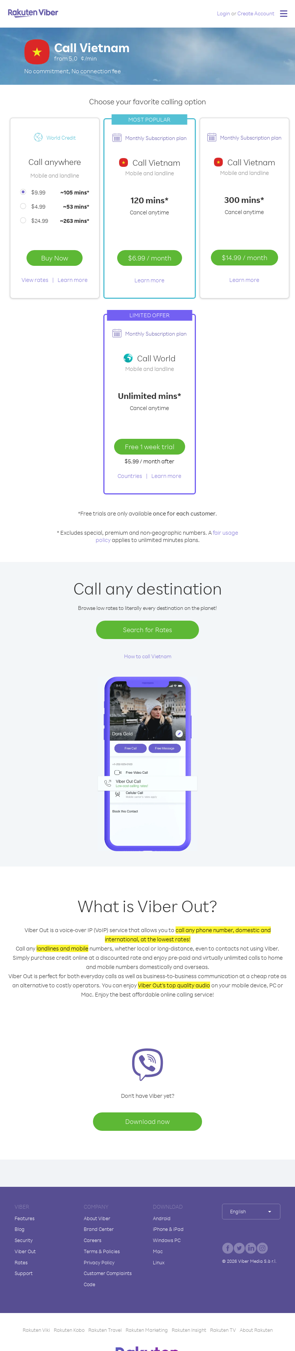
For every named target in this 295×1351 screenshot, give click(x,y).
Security (24, 1240)
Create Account (255, 13)
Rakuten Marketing (147, 1330)
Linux (158, 1262)
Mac (158, 1251)
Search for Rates (147, 630)
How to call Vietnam (147, 656)
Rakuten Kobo (69, 1330)
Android (162, 1218)
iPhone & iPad (168, 1229)
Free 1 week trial (149, 446)
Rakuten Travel (105, 1330)
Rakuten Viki (36, 1330)
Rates (21, 1262)
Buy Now (54, 258)
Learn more (73, 279)
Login (223, 13)
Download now (147, 1121)
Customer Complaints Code (108, 1278)
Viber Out (25, 1251)
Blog (20, 1229)
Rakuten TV (223, 1330)
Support (24, 1273)
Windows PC (167, 1240)
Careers (92, 1240)
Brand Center (99, 1229)
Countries (130, 475)
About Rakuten (256, 1330)
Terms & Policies (102, 1251)
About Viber (97, 1218)
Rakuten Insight (189, 1330)
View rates (35, 279)
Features (25, 1218)
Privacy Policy (99, 1262)
